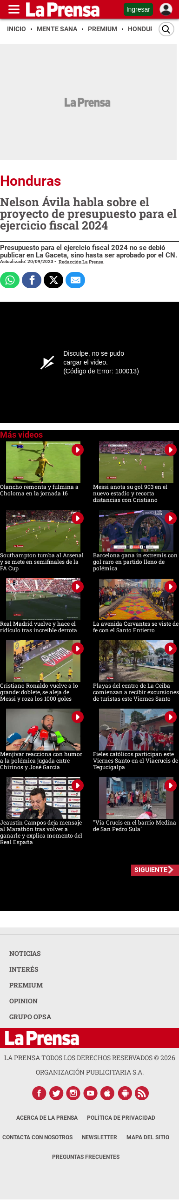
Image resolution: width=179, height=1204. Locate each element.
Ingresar (138, 9)
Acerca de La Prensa (47, 1118)
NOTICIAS (25, 953)
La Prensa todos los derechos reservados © (89, 1057)
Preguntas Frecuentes (85, 1157)
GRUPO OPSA (30, 1016)
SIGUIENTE (150, 869)
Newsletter (99, 1137)
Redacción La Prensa (81, 262)
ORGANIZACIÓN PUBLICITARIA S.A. (90, 1072)
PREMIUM (26, 985)
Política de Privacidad (121, 1118)
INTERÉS (24, 969)
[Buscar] (166, 29)
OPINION (23, 1000)
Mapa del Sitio (147, 1137)
